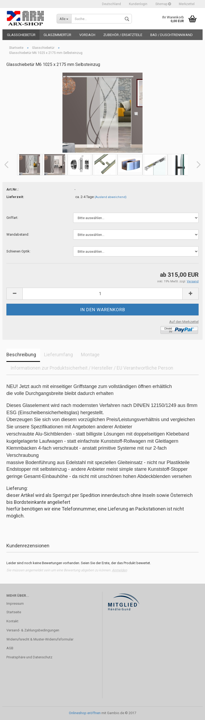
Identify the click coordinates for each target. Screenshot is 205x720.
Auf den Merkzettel (184, 322)
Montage (90, 354)
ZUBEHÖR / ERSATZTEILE (122, 35)
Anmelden (119, 570)
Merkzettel (187, 4)
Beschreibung (21, 354)
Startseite (13, 612)
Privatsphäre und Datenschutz (29, 657)
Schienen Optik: (18, 251)
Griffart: (12, 218)
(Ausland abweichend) (110, 197)
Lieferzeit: (15, 197)
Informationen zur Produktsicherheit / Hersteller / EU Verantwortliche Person (91, 368)
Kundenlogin (138, 4)
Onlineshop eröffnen (85, 713)
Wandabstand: (17, 234)
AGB (9, 648)
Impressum (15, 604)
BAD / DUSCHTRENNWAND (171, 35)
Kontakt (12, 621)
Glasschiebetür (21, 35)
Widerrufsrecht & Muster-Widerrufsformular (39, 639)
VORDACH (87, 35)
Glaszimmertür (57, 35)
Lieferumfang (58, 354)
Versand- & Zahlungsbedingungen (32, 630)
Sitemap (163, 4)
